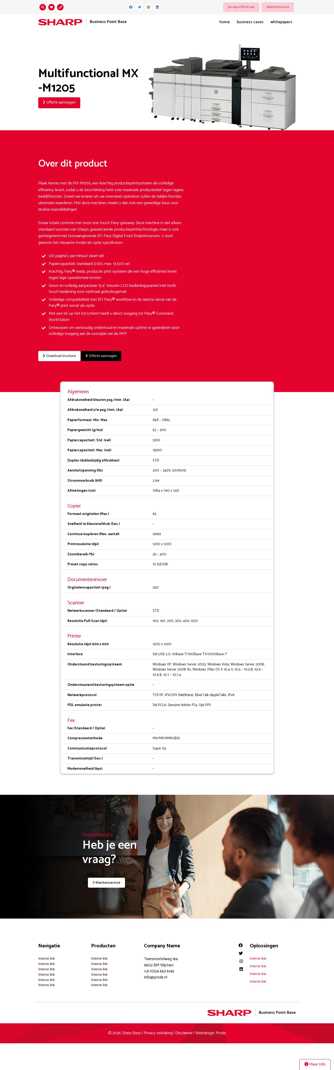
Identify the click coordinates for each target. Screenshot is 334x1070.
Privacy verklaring (158, 1031)
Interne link (46, 957)
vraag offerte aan (243, 7)
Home (224, 22)
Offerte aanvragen (108, 356)
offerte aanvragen (59, 102)
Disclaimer (184, 1031)
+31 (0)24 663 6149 (159, 970)
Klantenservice (102, 882)
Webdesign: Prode (211, 1031)
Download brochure (61, 356)
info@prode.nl (155, 976)
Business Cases (250, 22)
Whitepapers (281, 22)
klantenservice (279, 7)
